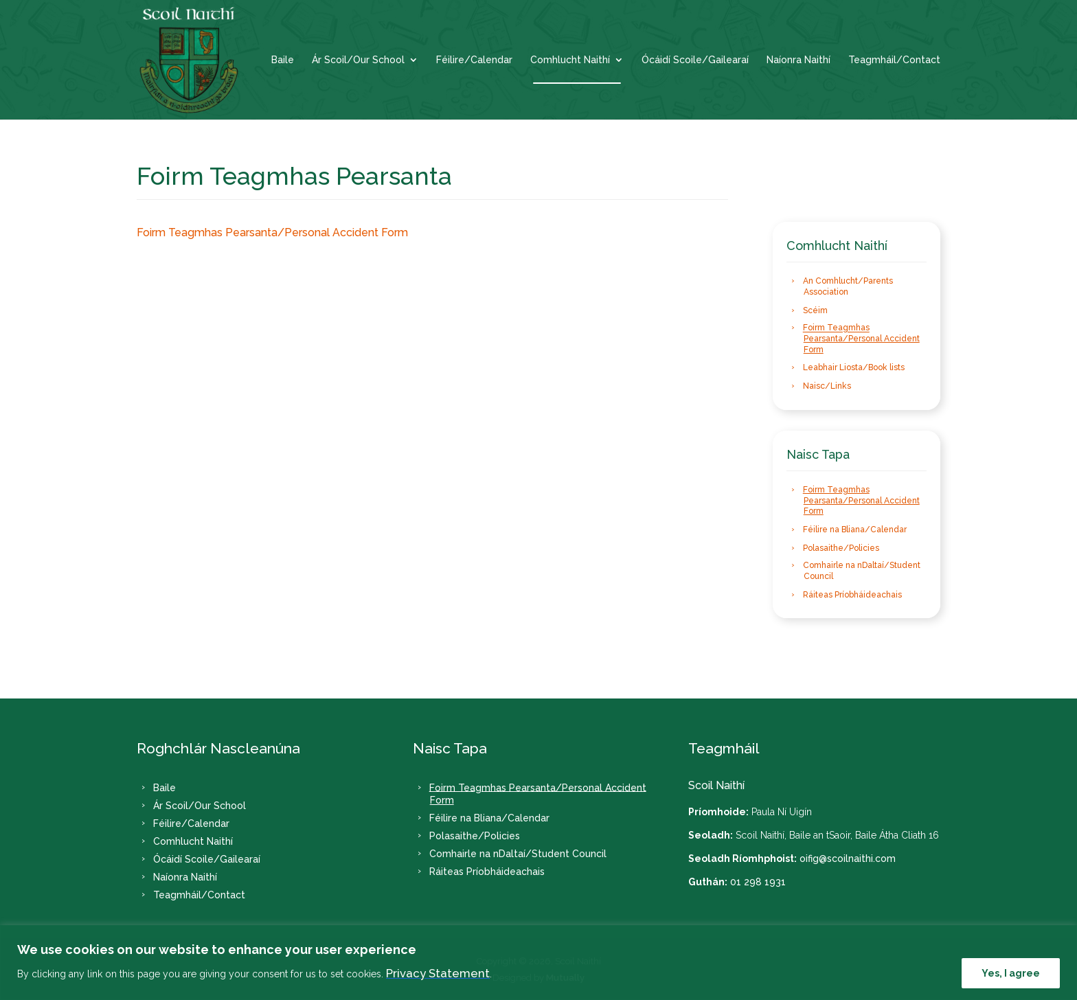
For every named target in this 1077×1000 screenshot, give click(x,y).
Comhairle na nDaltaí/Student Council (861, 571)
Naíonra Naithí (798, 60)
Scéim (815, 310)
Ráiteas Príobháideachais (852, 595)
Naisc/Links (827, 386)
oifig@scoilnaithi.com (848, 858)
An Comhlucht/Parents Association (848, 287)
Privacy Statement (438, 973)
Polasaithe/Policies (841, 548)
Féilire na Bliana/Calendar (855, 529)
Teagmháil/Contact (894, 60)
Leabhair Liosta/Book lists (854, 367)
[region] (538, 962)
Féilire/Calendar (474, 60)
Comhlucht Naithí (570, 60)
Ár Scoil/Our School (358, 60)
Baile (282, 60)
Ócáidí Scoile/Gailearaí (695, 60)
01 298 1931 (758, 881)
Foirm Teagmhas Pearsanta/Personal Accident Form (272, 232)
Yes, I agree (1011, 973)
